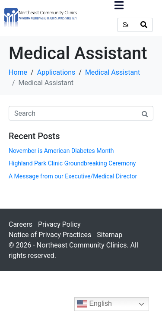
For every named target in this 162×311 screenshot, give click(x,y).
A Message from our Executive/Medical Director (73, 176)
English (94, 304)
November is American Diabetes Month (61, 150)
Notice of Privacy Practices (50, 235)
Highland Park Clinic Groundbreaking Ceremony (72, 163)
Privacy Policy (59, 224)
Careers (20, 224)
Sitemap (109, 235)
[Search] (143, 25)
